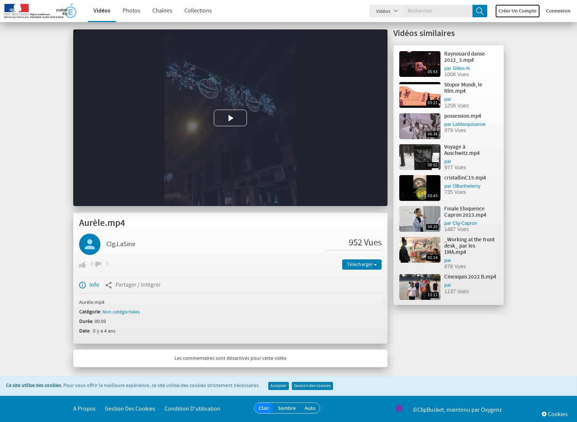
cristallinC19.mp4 (465, 178)
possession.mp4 (462, 116)
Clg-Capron (465, 223)
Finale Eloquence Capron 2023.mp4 (465, 212)
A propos (84, 409)
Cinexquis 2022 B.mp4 (470, 277)
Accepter (278, 386)
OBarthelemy (467, 186)
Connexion (558, 11)
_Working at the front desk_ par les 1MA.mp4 (469, 246)
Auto (310, 408)
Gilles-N (461, 68)
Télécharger (362, 264)
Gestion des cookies (312, 386)
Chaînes (155, 11)
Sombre (286, 408)
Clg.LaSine (120, 244)
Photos (124, 11)
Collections (191, 11)
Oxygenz (491, 410)
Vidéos (94, 11)
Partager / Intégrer (133, 285)
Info (89, 285)
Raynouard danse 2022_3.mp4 (464, 57)
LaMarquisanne (469, 124)
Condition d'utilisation (192, 409)
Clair (264, 408)
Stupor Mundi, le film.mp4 (463, 88)
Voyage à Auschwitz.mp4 (462, 150)
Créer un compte (518, 11)
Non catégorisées (121, 312)
